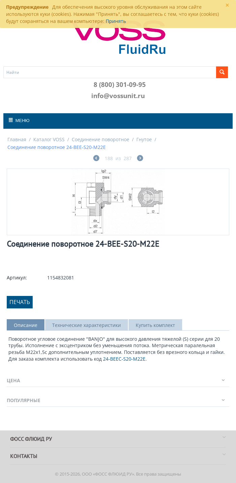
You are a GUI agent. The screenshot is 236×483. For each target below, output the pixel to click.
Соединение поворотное (100, 139)
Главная (16, 139)
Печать (19, 302)
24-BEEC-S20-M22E (124, 359)
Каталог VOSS (49, 139)
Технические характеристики (86, 325)
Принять (116, 21)
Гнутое (144, 139)
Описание (25, 325)
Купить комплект (155, 325)
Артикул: (17, 277)
